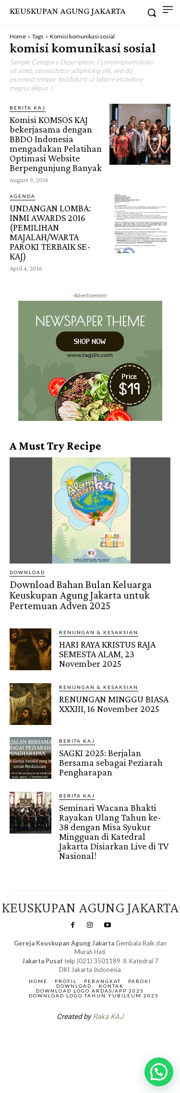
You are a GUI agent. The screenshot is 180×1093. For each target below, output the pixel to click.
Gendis (119, 1041)
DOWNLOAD (27, 572)
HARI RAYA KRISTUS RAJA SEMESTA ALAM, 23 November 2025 (107, 654)
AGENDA (23, 196)
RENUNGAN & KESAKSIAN (98, 632)
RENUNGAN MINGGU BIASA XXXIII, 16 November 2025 (113, 704)
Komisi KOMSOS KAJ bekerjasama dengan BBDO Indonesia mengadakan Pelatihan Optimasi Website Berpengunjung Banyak (56, 143)
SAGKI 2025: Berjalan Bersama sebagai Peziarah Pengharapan (111, 762)
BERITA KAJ (28, 108)
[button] (158, 1071)
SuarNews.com (74, 1041)
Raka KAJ (108, 1016)
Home (18, 36)
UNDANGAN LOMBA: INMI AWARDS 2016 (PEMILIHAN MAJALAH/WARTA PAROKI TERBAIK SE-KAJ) (50, 232)
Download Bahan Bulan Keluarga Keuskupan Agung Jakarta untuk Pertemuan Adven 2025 (81, 595)
